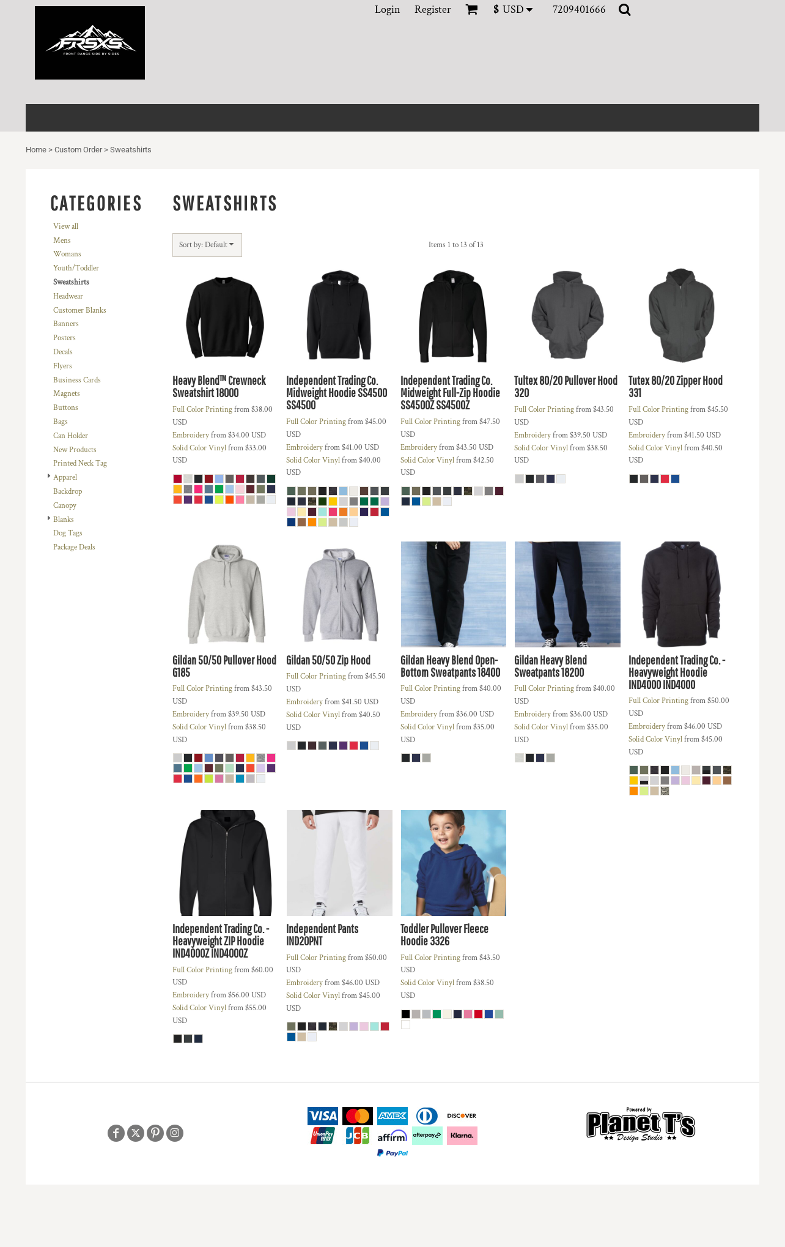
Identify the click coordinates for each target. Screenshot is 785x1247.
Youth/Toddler (76, 268)
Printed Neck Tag (80, 463)
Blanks (63, 520)
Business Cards (77, 380)
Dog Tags (68, 533)
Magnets (66, 394)
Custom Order (78, 149)
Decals (63, 352)
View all (65, 226)
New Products (75, 450)
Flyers (62, 366)
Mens (62, 241)
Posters (64, 338)
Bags (60, 422)
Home (36, 149)
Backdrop (67, 491)
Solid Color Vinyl (199, 448)
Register (433, 9)
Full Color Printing (202, 409)
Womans (67, 254)
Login (387, 9)
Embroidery (190, 435)
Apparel (65, 477)
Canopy (64, 506)
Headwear (68, 296)
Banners (66, 324)
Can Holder (70, 436)
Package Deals (74, 547)
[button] (516, 9)
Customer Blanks (79, 310)
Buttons (65, 408)
